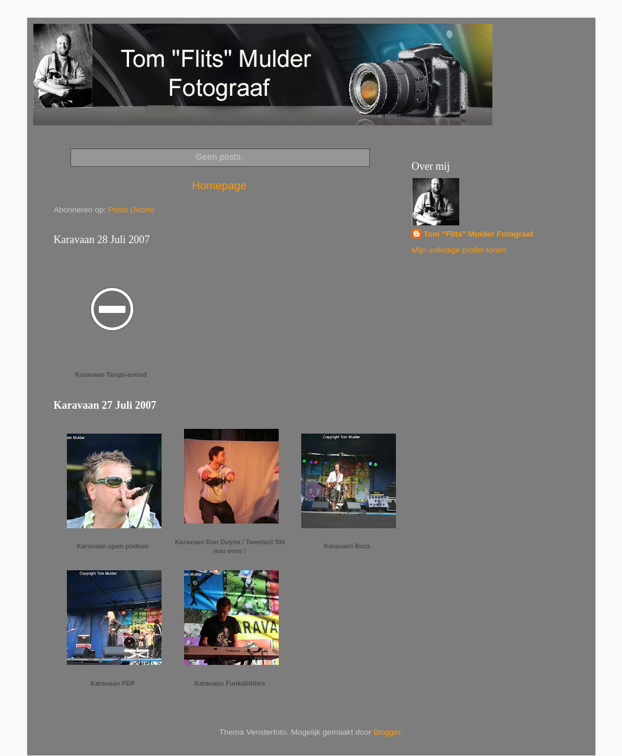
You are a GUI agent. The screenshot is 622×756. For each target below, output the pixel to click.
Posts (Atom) (131, 209)
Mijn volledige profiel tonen (459, 249)
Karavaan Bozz (347, 546)
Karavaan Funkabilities (230, 683)
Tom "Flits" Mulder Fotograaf (479, 234)
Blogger (387, 732)
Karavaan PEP (113, 683)
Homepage (219, 185)
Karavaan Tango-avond (111, 374)
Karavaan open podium (113, 546)
